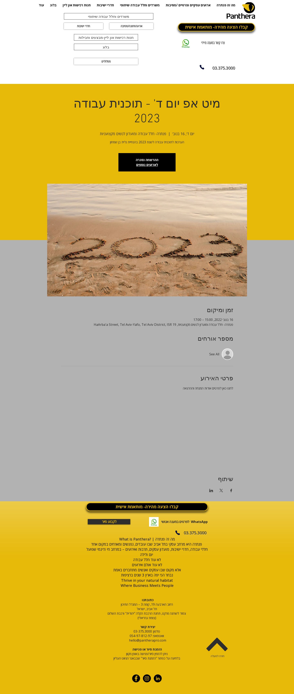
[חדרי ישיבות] (83, 26)
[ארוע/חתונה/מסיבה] (131, 26)
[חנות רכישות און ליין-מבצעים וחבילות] (106, 37)
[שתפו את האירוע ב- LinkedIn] (211, 490)
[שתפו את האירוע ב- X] (221, 490)
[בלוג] (106, 47)
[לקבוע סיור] (109, 521)
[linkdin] (158, 678)
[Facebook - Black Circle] (136, 678)
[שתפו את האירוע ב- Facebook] (231, 490)
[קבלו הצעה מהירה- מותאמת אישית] (216, 27)
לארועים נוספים (147, 164)
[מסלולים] (106, 61)
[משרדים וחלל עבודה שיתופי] (108, 16)
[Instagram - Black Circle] (147, 678)
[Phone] (202, 67)
